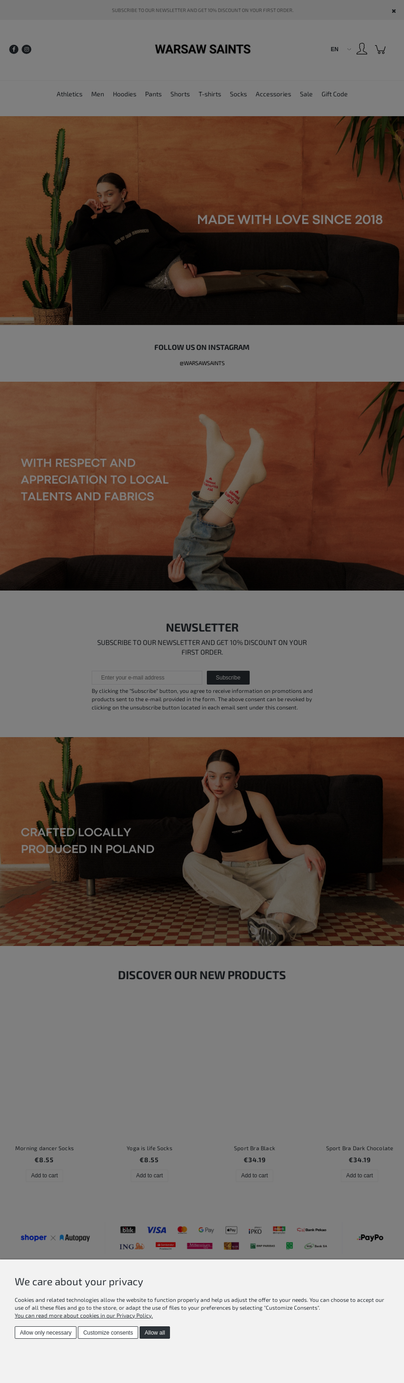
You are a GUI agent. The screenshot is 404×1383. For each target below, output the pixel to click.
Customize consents (108, 1333)
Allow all (155, 1333)
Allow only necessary (45, 1333)
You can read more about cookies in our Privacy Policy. (84, 1315)
